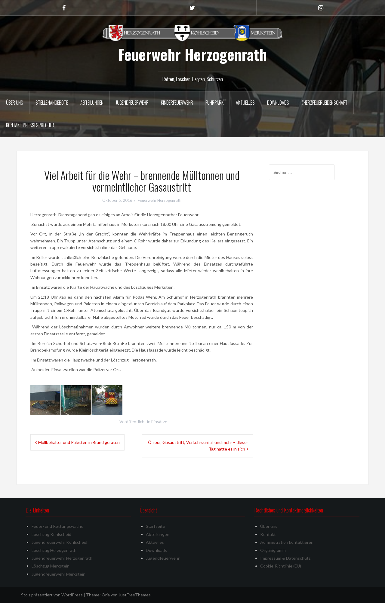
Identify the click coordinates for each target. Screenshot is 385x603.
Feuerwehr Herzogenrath (192, 54)
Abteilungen (91, 102)
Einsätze (159, 421)
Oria (106, 594)
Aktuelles (245, 102)
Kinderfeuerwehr (177, 102)
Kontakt (268, 534)
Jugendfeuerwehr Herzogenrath (62, 558)
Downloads (278, 102)
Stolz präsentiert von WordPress (52, 594)
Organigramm (273, 550)
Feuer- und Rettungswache (57, 526)
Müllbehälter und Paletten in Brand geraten (79, 442)
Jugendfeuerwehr (132, 102)
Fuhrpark (214, 102)
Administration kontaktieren (286, 542)
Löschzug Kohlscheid (51, 534)
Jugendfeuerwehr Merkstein (58, 574)
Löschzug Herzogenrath (54, 550)
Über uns (14, 102)
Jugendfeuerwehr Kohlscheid (59, 542)
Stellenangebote (51, 102)
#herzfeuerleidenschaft (324, 102)
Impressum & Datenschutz (285, 558)
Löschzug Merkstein (50, 565)
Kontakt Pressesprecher (30, 125)
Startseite (155, 526)
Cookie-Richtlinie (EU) (280, 565)
